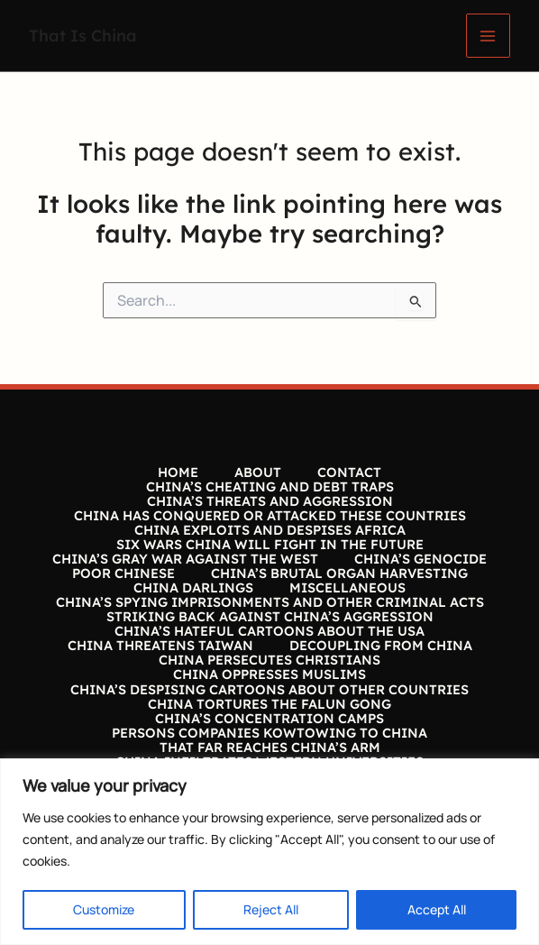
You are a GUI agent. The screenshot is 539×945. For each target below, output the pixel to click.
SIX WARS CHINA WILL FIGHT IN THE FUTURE (270, 544)
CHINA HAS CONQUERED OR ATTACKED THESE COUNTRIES (270, 516)
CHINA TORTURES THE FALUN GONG (269, 704)
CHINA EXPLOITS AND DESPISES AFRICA (270, 530)
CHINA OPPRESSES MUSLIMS (269, 674)
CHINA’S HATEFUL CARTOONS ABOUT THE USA (269, 631)
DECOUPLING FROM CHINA (380, 645)
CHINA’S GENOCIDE (420, 559)
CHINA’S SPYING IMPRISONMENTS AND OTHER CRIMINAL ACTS (270, 602)
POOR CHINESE (123, 573)
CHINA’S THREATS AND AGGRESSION (270, 501)
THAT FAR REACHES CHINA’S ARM (270, 747)
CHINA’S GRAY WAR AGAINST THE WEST (185, 559)
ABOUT (257, 472)
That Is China (83, 35)
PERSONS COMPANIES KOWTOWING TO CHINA (269, 733)
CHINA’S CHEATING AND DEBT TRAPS (270, 487)
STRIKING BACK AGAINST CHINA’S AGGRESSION (270, 617)
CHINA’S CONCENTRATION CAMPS (269, 718)
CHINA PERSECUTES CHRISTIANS (269, 660)
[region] (269, 851)
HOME (178, 472)
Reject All (270, 909)
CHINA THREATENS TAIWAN (160, 645)
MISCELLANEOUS (347, 588)
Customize (103, 909)
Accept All (436, 909)
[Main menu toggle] (488, 36)
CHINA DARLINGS (193, 588)
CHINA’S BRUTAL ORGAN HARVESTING (339, 573)
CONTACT (349, 472)
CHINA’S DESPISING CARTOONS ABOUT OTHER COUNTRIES (269, 690)
